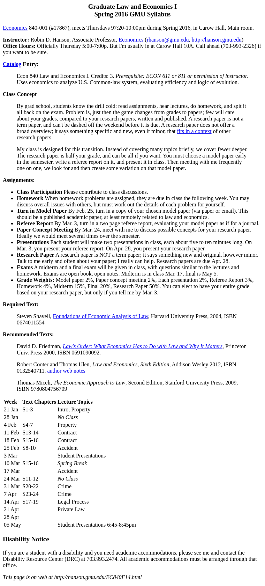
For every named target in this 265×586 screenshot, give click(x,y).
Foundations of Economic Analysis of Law (100, 316)
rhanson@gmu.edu (168, 40)
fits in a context (194, 131)
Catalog (12, 64)
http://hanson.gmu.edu (217, 40)
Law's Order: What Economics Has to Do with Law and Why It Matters (142, 346)
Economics (15, 28)
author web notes (66, 371)
